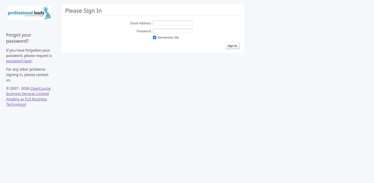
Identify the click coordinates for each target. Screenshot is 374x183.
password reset (19, 60)
